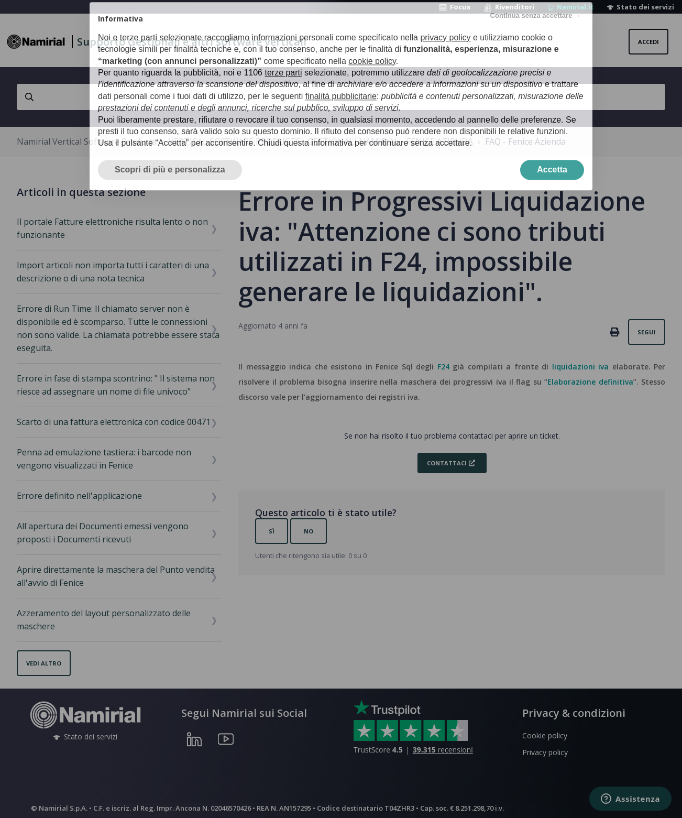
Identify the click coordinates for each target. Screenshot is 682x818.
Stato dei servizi (640, 7)
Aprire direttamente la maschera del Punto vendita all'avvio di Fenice (116, 576)
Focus (454, 7)
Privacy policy (545, 752)
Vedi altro (43, 663)
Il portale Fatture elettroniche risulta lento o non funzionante (112, 228)
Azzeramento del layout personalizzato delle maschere (104, 619)
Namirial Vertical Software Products (87, 141)
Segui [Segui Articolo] (646, 332)
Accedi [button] (648, 42)
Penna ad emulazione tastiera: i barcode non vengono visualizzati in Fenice (104, 458)
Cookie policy (544, 735)
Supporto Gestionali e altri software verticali (191, 41)
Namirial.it (570, 7)
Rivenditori (508, 7)
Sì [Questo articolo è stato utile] (271, 531)
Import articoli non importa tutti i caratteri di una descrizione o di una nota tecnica (113, 271)
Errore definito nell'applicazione (79, 495)
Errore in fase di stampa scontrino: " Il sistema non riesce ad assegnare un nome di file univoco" (116, 385)
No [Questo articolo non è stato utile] (308, 531)
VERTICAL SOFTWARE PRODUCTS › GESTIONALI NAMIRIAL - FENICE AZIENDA (321, 141)
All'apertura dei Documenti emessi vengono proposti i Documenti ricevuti (103, 532)
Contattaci (447, 463)
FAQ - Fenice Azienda (525, 141)
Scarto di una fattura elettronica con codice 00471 (114, 422)
